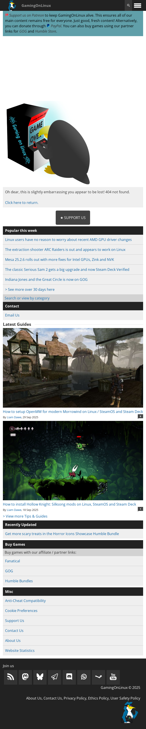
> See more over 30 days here (30, 289)
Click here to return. (21, 202)
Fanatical (12, 561)
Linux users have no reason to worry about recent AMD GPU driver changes (68, 239)
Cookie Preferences (21, 610)
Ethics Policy (98, 698)
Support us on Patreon (24, 15)
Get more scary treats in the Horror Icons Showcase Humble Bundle (62, 533)
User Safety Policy (125, 698)
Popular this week (21, 230)
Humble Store (45, 31)
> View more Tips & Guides (25, 516)
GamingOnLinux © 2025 (120, 687)
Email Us (12, 315)
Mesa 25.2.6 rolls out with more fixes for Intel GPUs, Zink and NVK (59, 259)
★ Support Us (73, 217)
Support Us (14, 620)
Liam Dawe (14, 417)
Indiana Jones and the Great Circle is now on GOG (46, 279)
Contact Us (14, 630)
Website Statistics (20, 650)
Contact (12, 306)
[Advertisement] (73, 69)
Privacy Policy (75, 698)
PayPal (54, 25)
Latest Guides (17, 324)
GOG (23, 31)
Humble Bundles (19, 581)
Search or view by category (27, 298)
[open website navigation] (137, 5)
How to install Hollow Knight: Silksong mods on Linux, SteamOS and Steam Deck (73, 501)
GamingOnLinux (36, 5)
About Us (13, 640)
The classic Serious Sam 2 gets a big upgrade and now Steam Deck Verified (67, 269)
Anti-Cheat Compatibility (25, 600)
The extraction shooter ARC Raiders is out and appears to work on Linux (65, 249)
